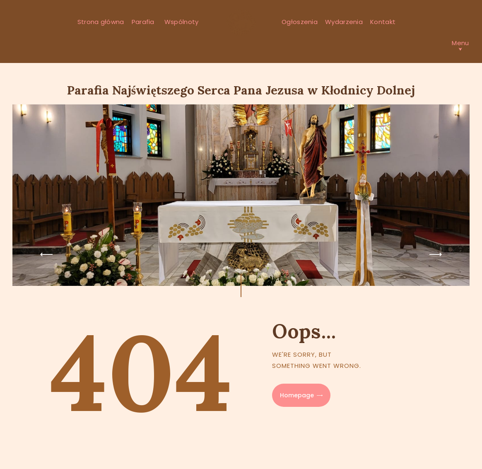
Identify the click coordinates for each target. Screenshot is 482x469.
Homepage (297, 395)
